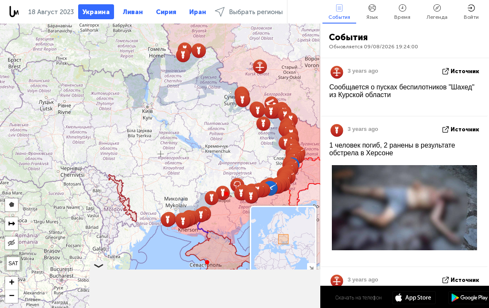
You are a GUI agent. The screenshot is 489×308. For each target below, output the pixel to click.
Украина (96, 12)
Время (402, 12)
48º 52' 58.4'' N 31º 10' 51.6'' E (287, 297)
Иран (197, 12)
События (339, 12)
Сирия (166, 12)
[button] (226, 194)
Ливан (133, 12)
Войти (471, 12)
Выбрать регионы (249, 12)
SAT (13, 264)
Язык (372, 12)
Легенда (437, 12)
